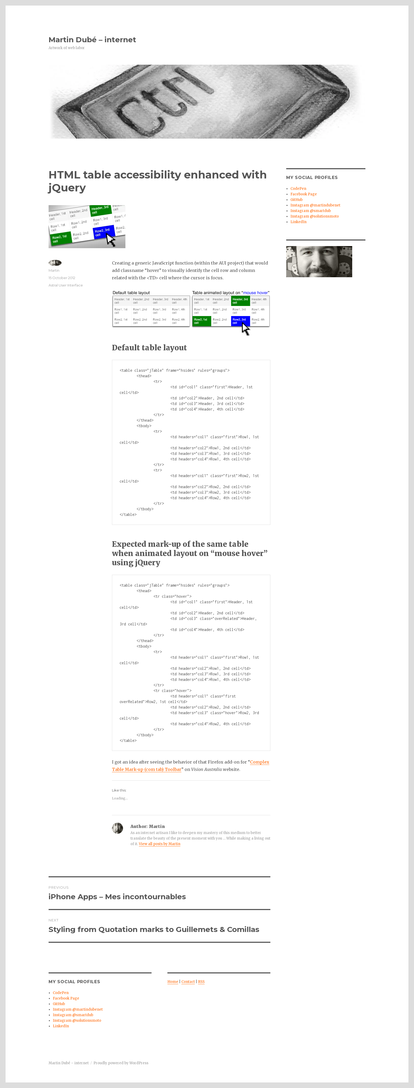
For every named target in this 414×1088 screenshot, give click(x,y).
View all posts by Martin (159, 844)
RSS (201, 981)
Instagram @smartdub (73, 1015)
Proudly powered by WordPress (120, 1063)
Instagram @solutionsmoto (77, 1020)
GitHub (59, 1004)
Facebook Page (66, 998)
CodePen (61, 993)
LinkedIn (61, 1026)
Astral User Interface (66, 285)
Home (172, 981)
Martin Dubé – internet (92, 39)
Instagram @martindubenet (78, 1009)
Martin (54, 270)
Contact (188, 981)
